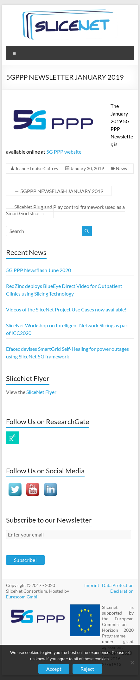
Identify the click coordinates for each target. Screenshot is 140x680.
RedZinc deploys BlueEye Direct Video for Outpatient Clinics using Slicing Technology (64, 290)
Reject (87, 669)
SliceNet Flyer (41, 392)
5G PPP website (63, 152)
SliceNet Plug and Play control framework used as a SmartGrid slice (65, 210)
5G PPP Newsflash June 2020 (38, 270)
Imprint (91, 585)
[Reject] (132, 662)
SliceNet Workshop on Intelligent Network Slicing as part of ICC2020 (67, 329)
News (121, 168)
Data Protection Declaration (118, 588)
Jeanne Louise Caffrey (36, 168)
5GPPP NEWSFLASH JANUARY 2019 (58, 191)
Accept (53, 669)
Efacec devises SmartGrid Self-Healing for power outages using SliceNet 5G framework (67, 352)
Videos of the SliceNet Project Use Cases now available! (66, 309)
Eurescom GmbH (23, 596)
